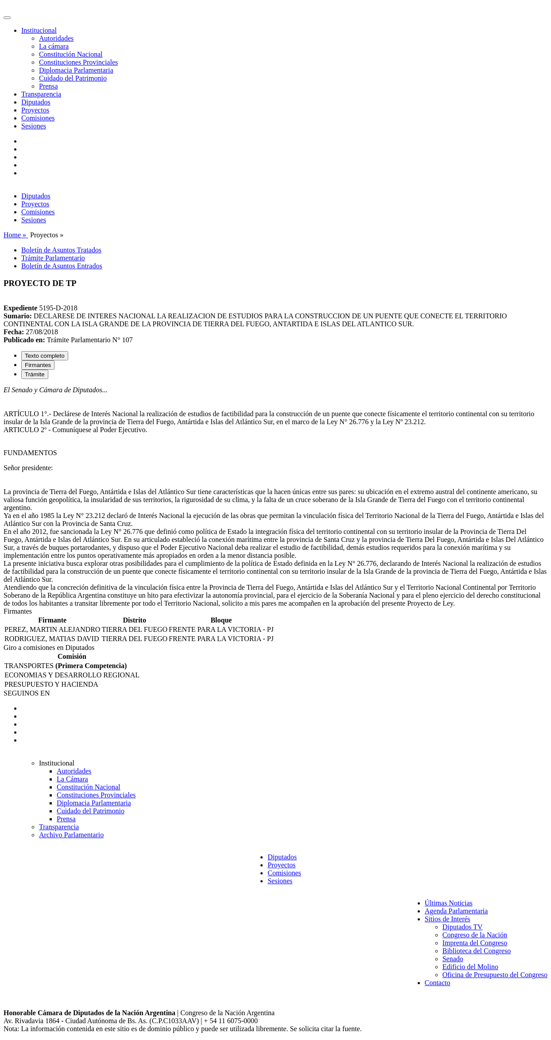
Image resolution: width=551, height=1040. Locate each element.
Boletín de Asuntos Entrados (61, 266)
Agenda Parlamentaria (456, 911)
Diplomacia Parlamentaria (76, 70)
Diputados (35, 102)
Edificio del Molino (470, 966)
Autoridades (56, 38)
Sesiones (33, 126)
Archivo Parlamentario (71, 835)
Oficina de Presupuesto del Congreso (494, 974)
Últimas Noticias (449, 903)
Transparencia (41, 94)
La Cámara (72, 779)
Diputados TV (462, 927)
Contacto (437, 982)
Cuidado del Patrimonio (73, 78)
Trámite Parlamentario (53, 258)
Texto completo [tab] (45, 355)
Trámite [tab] (35, 374)
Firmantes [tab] (38, 365)
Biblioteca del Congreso (476, 951)
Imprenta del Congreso (475, 943)
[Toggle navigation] (7, 17)
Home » (16, 235)
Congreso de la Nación (474, 935)
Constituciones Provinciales (78, 62)
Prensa (48, 86)
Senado (452, 959)
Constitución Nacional (71, 54)
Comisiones (38, 118)
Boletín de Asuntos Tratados (61, 250)
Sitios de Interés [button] (447, 919)
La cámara (54, 46)
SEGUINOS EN (27, 693)
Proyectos (35, 110)
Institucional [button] (39, 30)
